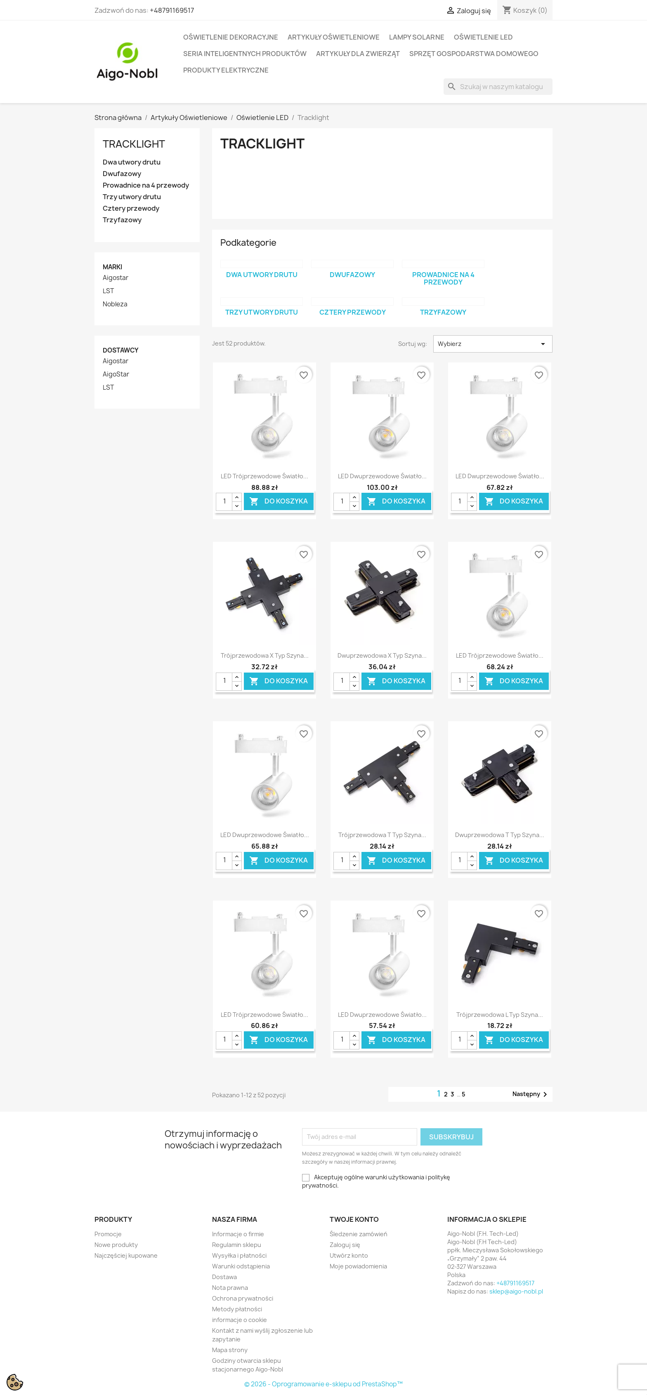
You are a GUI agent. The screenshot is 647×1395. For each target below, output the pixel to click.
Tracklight (134, 144)
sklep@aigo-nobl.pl (516, 1291)
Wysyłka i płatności (239, 1255)
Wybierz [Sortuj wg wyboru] (493, 344)
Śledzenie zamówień (358, 1234)
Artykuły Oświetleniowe (334, 37)
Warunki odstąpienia (241, 1266)
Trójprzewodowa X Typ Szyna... (265, 655)
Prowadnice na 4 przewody (146, 185)
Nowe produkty (116, 1245)
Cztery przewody (131, 208)
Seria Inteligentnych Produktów (245, 53)
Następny (531, 1094)
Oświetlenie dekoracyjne (230, 37)
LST (108, 291)
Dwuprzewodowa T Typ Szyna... (499, 835)
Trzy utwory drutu (132, 197)
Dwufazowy (122, 173)
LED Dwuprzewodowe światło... (382, 476)
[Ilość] (224, 502)
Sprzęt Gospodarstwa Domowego (473, 53)
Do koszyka (278, 501)
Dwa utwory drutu (132, 162)
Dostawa (224, 1277)
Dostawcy (121, 350)
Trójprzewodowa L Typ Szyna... (499, 1015)
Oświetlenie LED (483, 37)
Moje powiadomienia (358, 1266)
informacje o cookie (239, 1320)
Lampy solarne (416, 37)
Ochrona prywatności (242, 1298)
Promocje (108, 1234)
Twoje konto (354, 1219)
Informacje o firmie (238, 1234)
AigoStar (116, 374)
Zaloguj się (345, 1245)
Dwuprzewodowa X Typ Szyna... (382, 655)
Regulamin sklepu (236, 1245)
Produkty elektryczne (226, 70)
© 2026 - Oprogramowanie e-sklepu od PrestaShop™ (323, 1384)
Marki (112, 267)
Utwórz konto (349, 1255)
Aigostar (115, 278)
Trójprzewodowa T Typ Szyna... (382, 835)
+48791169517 (172, 10)
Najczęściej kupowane (126, 1255)
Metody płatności (237, 1309)
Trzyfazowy (122, 220)
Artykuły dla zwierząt (358, 53)
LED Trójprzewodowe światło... (264, 476)
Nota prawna (230, 1287)
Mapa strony (230, 1350)
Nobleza (115, 304)
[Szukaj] (498, 86)
